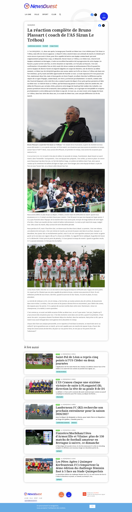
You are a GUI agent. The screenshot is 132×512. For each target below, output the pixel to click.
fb (92, 14)
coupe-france (54, 46)
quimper (59, 451)
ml (89, 14)
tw (96, 14)
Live (102, 14)
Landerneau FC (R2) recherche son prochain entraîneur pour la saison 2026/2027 (80, 411)
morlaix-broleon (61, 372)
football (45, 46)
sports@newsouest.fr (31, 501)
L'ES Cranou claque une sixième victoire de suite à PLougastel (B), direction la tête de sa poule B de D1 (80, 385)
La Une (28, 14)
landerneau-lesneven (34, 46)
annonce (74, 423)
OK (92, 506)
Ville (36, 14)
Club (53, 14)
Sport (45, 14)
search (61, 15)
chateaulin (59, 397)
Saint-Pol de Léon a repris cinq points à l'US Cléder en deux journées (77, 360)
